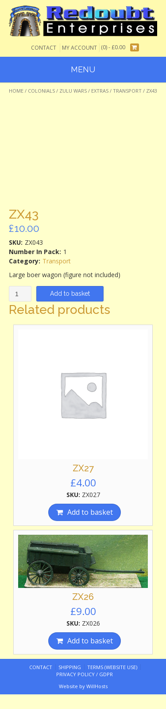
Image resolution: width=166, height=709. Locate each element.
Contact (43, 47)
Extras (99, 90)
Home (16, 90)
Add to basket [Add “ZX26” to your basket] (90, 641)
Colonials (41, 90)
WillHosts (97, 686)
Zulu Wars (73, 90)
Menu (83, 69)
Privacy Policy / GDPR (84, 674)
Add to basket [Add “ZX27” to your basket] (90, 512)
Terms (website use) (112, 667)
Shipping (69, 667)
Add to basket (70, 293)
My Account (79, 47)
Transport (127, 90)
